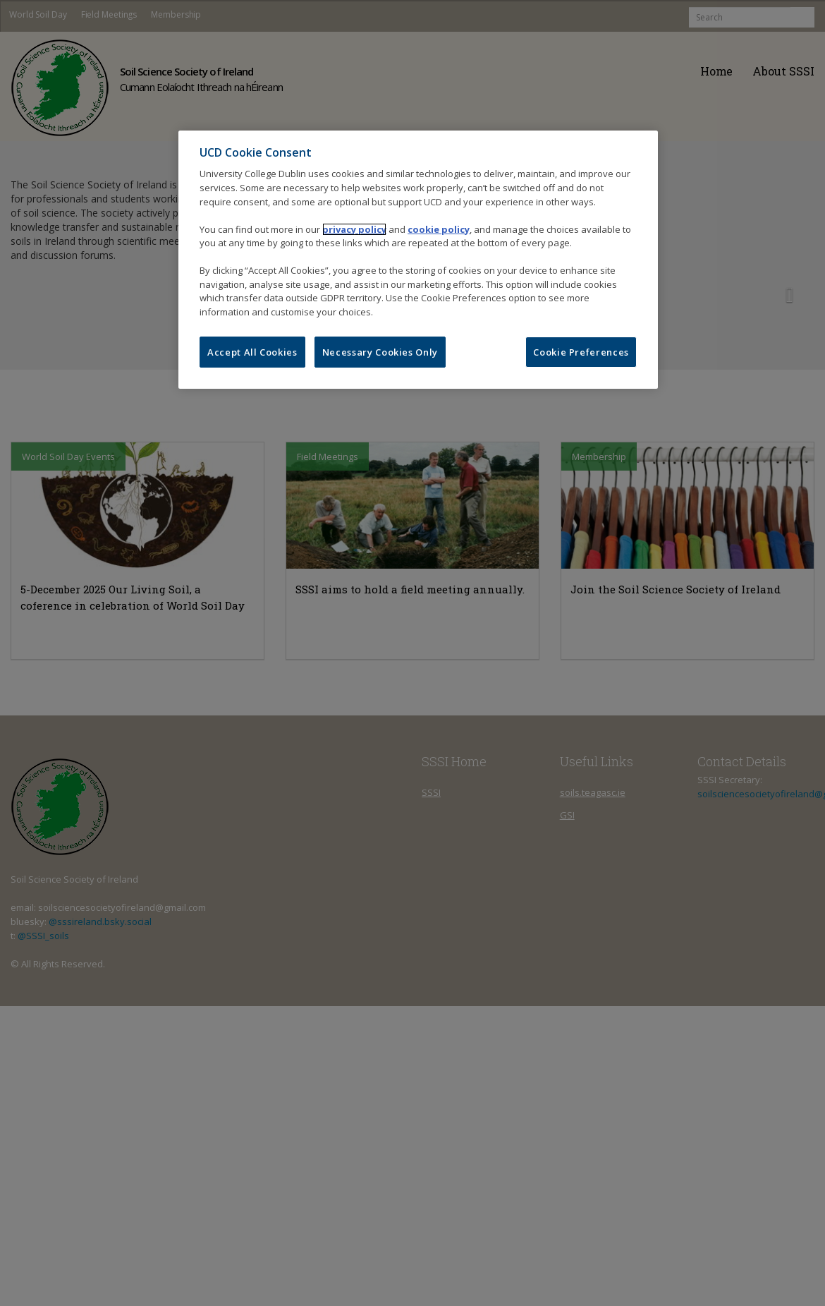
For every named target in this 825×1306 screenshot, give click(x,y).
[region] (418, 260)
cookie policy (439, 229)
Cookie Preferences (581, 352)
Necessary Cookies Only (380, 352)
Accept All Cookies (252, 352)
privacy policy (354, 229)
